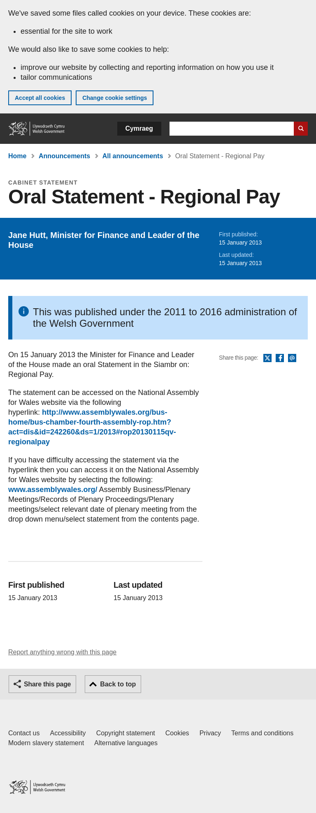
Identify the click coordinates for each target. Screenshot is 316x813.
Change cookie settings (114, 98)
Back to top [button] (118, 684)
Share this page (47, 684)
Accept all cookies (40, 98)
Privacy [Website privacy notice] (210, 733)
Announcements (64, 155)
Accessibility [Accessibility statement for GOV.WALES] (68, 733)
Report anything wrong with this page (62, 652)
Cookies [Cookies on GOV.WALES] (177, 733)
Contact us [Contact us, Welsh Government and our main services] (24, 733)
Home (17, 155)
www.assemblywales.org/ (52, 489)
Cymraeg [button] (139, 128)
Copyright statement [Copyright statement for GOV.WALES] (125, 733)
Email (292, 358)
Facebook (280, 358)
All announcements (132, 155)
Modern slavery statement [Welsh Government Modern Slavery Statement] (46, 742)
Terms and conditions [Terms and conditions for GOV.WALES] (262, 733)
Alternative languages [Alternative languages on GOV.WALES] (126, 742)
